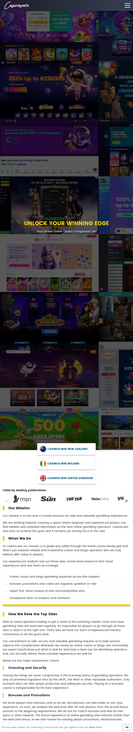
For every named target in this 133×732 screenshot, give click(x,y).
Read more (95, 727)
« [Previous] (6, 500)
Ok (126, 727)
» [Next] (126, 500)
